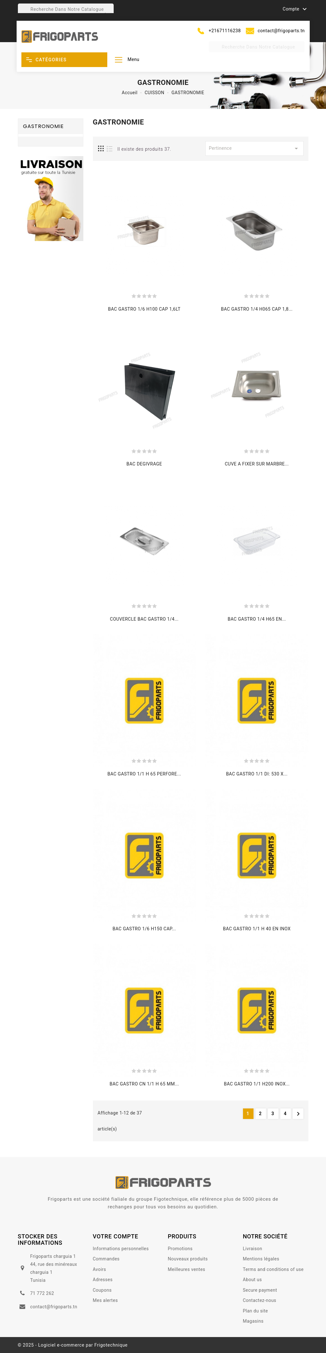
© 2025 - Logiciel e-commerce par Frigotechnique (73, 1345)
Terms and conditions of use (273, 1269)
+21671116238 (225, 30)
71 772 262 (42, 1293)
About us (252, 1279)
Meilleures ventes (186, 1269)
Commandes (106, 1258)
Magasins (253, 1321)
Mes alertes (105, 1300)
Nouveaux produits (188, 1258)
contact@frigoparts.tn (281, 30)
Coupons (102, 1290)
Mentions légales (261, 1258)
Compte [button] (295, 9)
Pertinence (254, 148)
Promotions (180, 1248)
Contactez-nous (260, 1300)
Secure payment (260, 1290)
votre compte (116, 1236)
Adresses (103, 1279)
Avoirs (99, 1269)
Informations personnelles (121, 1248)
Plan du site (255, 1310)
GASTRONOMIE (43, 126)
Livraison (252, 1248)
